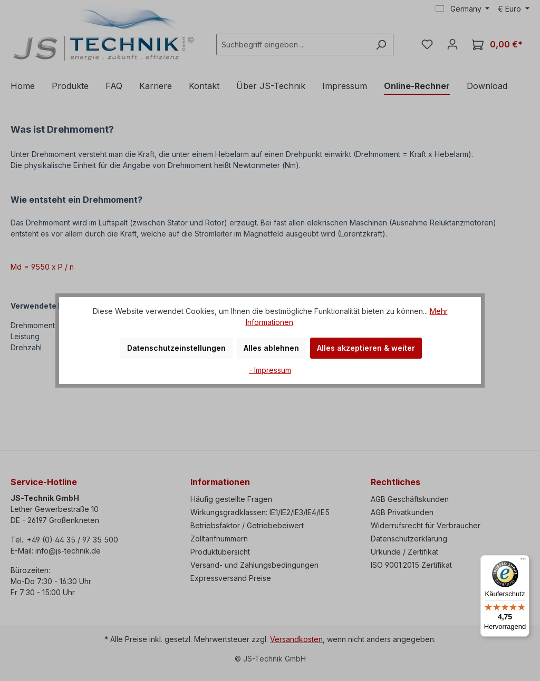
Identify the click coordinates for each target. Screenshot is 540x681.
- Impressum (270, 370)
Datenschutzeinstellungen (176, 347)
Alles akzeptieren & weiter (366, 347)
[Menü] (523, 561)
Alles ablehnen (271, 347)
